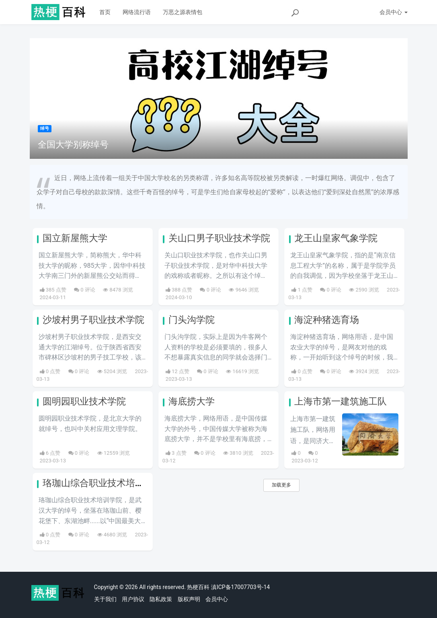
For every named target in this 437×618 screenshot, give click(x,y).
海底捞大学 (191, 401)
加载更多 (281, 485)
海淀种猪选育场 (326, 319)
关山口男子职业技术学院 (219, 238)
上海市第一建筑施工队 (340, 401)
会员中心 (216, 599)
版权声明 (189, 599)
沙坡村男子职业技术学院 (93, 319)
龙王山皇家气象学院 (336, 238)
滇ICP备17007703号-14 (240, 587)
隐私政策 (161, 599)
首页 (105, 12)
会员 (393, 12)
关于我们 (105, 599)
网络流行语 (137, 12)
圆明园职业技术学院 (84, 401)
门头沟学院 (191, 319)
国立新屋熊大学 (75, 238)
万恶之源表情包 (182, 12)
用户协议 (133, 599)
